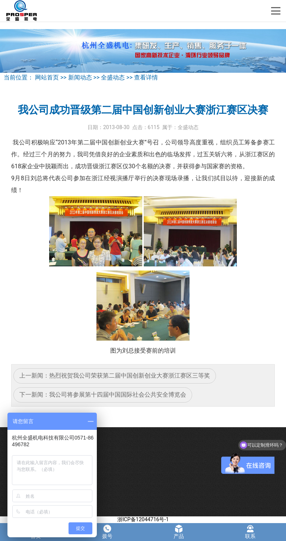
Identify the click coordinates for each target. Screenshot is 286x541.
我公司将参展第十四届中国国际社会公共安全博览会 (117, 394)
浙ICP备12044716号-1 (143, 519)
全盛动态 (113, 77)
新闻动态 (80, 77)
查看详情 (146, 77)
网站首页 (47, 77)
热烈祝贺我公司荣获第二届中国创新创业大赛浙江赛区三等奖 (129, 375)
